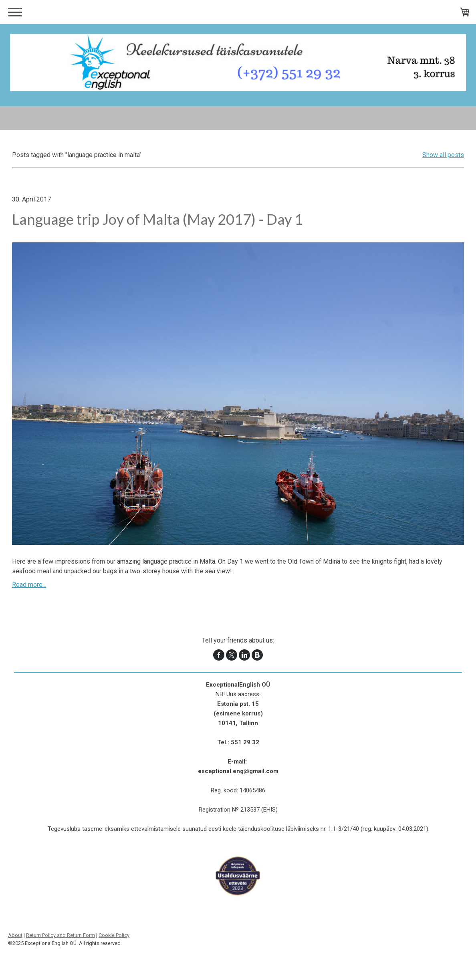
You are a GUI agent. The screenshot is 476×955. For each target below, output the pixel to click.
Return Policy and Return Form (60, 935)
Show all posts (443, 155)
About (15, 935)
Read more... (29, 584)
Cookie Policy (114, 935)
